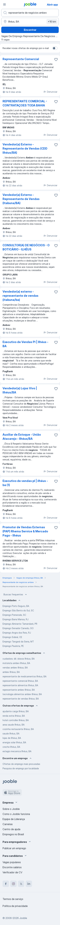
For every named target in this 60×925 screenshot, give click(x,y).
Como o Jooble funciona (16, 814)
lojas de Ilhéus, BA (12, 738)
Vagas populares (12, 862)
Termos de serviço (13, 899)
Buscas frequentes (16, 594)
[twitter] (21, 884)
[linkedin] (29, 884)
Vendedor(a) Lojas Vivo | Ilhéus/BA (20, 390)
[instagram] (13, 884)
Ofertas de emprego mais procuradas (21, 764)
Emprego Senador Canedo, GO (18, 628)
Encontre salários (12, 867)
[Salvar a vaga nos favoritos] (56, 59)
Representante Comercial (21, 59)
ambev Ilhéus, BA (11, 672)
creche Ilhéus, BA (11, 746)
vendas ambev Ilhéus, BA (15, 667)
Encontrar (30, 29)
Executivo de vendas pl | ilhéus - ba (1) (25, 483)
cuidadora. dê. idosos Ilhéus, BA (19, 658)
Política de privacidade (15, 906)
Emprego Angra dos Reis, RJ (17, 632)
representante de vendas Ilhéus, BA (21, 698)
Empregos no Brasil (13, 834)
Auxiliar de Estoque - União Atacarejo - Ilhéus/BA (22, 436)
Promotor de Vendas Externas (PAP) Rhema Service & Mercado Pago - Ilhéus (25, 531)
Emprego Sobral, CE (12, 637)
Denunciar (50, 91)
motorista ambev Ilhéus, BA (16, 663)
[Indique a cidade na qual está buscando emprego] (30, 21)
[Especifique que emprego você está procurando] (30, 12)
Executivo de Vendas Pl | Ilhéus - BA (25, 344)
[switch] (54, 48)
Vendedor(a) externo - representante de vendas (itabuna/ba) (20, 295)
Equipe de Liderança (14, 819)
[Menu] (4, 4)
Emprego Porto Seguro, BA (16, 606)
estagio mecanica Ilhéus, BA (17, 751)
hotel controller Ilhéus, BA (16, 720)
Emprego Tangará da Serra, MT (18, 641)
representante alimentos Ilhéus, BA (20, 685)
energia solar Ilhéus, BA (14, 742)
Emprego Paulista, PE (13, 646)
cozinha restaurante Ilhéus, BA (18, 729)
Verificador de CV (12, 872)
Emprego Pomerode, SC (14, 615)
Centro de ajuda (11, 829)
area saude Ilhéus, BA (13, 724)
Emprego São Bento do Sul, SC (18, 610)
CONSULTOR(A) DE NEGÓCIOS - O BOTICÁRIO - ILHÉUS (26, 247)
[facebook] (6, 884)
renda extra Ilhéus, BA (14, 715)
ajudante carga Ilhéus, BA (16, 711)
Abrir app (52, 4)
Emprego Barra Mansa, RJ (15, 619)
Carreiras (8, 824)
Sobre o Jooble (11, 809)
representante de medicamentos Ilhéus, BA (24, 676)
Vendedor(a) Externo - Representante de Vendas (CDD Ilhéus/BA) (25, 148)
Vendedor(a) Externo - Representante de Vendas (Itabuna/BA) (21, 199)
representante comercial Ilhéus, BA (20, 681)
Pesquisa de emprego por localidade (21, 768)
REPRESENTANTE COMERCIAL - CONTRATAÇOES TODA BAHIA (25, 103)
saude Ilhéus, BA (11, 733)
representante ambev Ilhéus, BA (19, 689)
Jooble (23, 918)
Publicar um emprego (14, 848)
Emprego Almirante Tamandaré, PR (20, 623)
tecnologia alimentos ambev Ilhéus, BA (22, 694)
